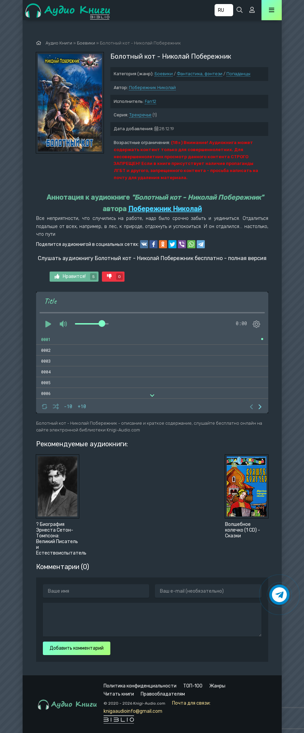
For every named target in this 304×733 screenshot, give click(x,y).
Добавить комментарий (77, 648)
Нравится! (76, 276)
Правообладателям (163, 694)
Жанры (217, 686)
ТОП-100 (192, 686)
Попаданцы (238, 73)
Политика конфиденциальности (140, 686)
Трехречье (140, 114)
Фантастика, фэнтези (199, 73)
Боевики (164, 73)
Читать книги (119, 694)
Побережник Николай (152, 87)
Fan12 (150, 101)
